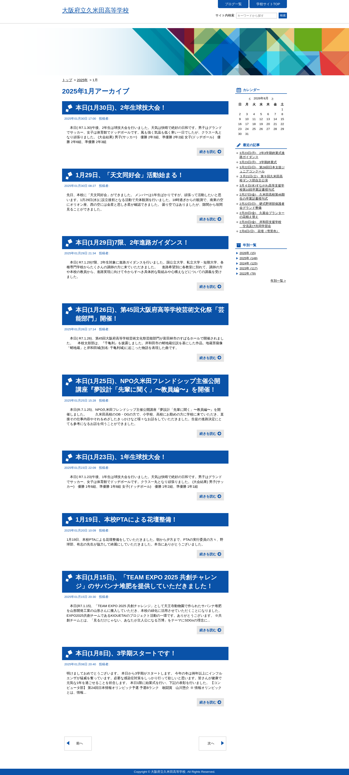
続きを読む (207, 152)
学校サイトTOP (268, 4)
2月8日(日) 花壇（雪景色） (259, 231)
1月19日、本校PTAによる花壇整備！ (126, 519)
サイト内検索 (246, 15)
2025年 (82, 80)
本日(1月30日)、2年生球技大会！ (121, 107)
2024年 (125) (248, 263)
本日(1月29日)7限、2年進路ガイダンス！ (132, 242)
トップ (67, 80)
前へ (79, 743)
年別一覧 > (278, 280)
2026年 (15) (247, 253)
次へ (211, 743)
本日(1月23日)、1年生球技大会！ (121, 456)
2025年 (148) (248, 258)
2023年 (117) (248, 268)
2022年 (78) (247, 273)
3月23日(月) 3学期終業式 (258, 162)
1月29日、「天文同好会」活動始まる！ (129, 175)
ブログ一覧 (233, 4)
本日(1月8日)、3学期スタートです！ (126, 653)
